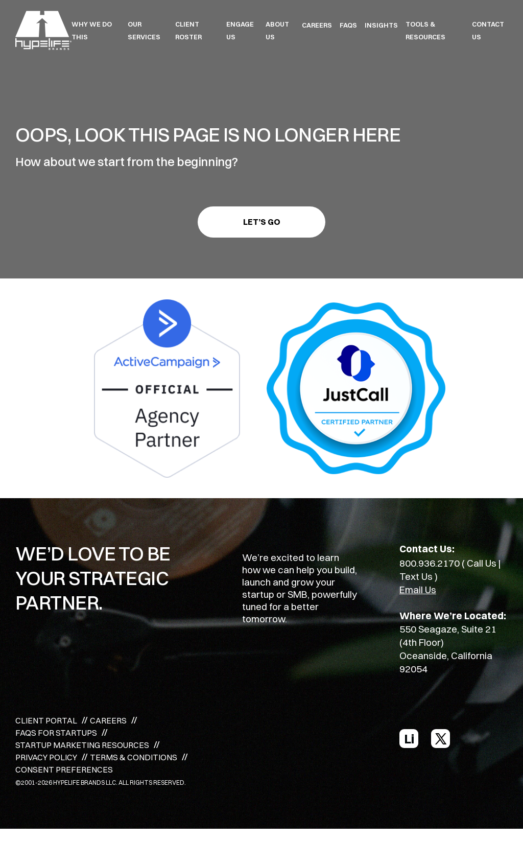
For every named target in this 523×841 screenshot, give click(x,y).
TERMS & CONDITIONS (133, 757)
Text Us (416, 576)
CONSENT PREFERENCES (64, 769)
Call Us (481, 563)
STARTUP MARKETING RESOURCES (82, 745)
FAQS (348, 25)
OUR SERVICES (144, 30)
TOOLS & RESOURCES (425, 30)
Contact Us (488, 30)
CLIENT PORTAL (46, 720)
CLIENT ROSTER (188, 30)
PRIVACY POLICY (46, 757)
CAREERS (317, 25)
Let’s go (261, 222)
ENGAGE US (240, 30)
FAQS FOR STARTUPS (56, 733)
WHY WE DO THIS (92, 30)
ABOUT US (277, 30)
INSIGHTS (381, 25)
